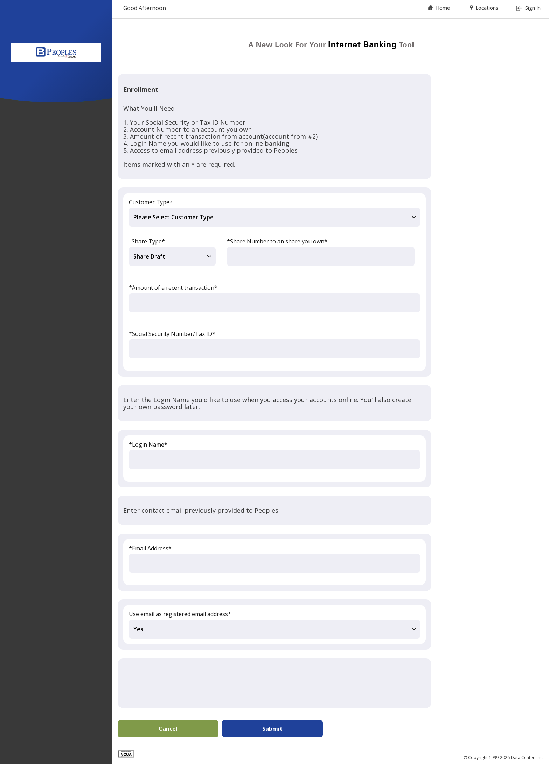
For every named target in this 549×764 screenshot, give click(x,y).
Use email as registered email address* (180, 614)
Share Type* (148, 241)
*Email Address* (150, 548)
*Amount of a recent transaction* (173, 287)
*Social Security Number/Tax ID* (172, 334)
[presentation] (176, 683)
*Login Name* (148, 444)
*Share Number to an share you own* (277, 241)
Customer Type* (151, 202)
